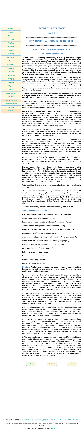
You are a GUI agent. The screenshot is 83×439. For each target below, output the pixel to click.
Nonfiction (11, 111)
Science (10, 89)
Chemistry (11, 54)
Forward (72, 364)
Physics (10, 86)
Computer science (11, 104)
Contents (52, 364)
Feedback (11, 107)
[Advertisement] (41, 14)
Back (31, 364)
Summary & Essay (11, 100)
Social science (10, 93)
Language (11, 68)
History (11, 61)
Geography (10, 57)
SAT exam (11, 39)
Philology (11, 82)
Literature (11, 71)
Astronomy (10, 46)
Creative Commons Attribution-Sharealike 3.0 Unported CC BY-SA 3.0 (43, 419)
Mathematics (11, 75)
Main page (10, 29)
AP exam (11, 36)
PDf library (11, 32)
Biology (11, 50)
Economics (10, 64)
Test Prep (11, 43)
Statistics (11, 96)
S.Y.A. (54, 428)
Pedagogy (11, 79)
